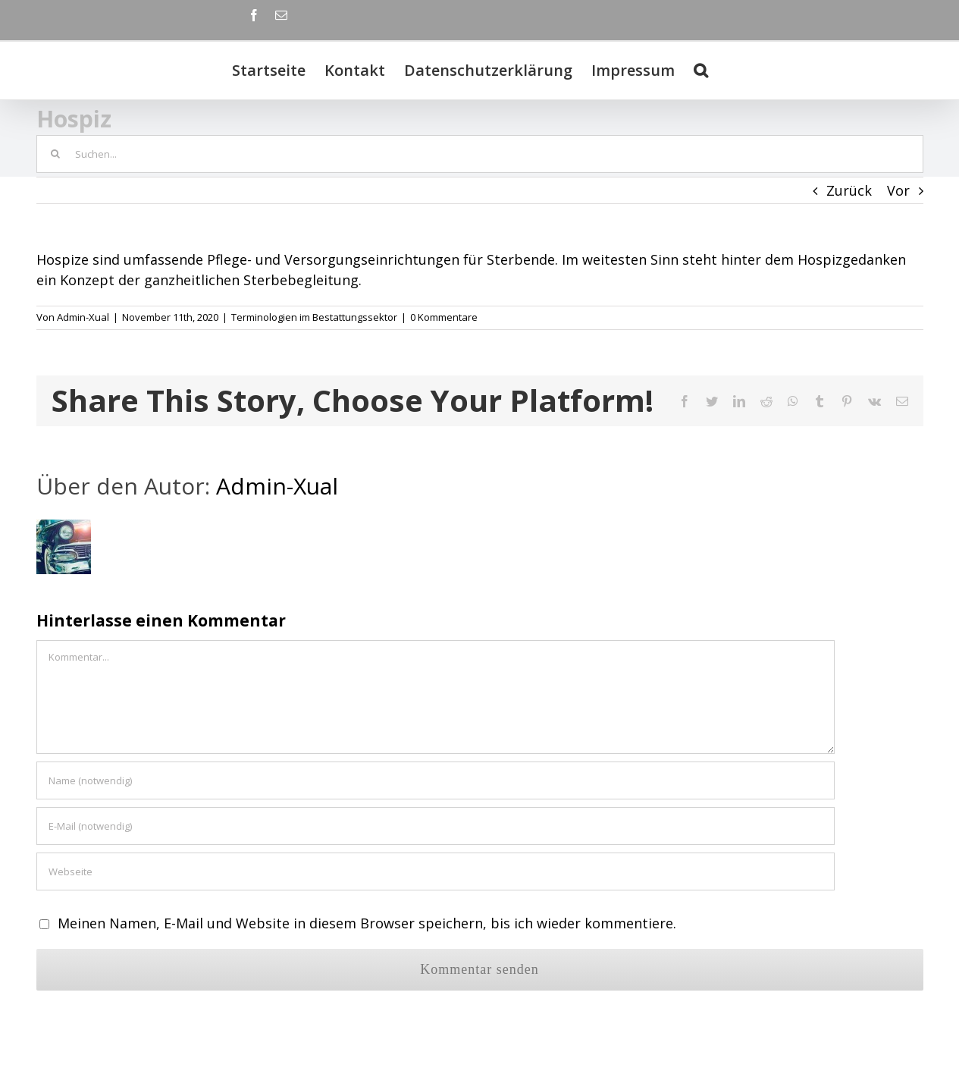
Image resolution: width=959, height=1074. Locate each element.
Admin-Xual (83, 317)
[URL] (435, 871)
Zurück (849, 190)
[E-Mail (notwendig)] (435, 826)
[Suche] (701, 70)
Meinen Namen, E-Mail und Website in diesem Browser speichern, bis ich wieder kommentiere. (367, 923)
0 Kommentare (444, 317)
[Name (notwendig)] (435, 780)
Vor (898, 190)
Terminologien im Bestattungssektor (314, 317)
